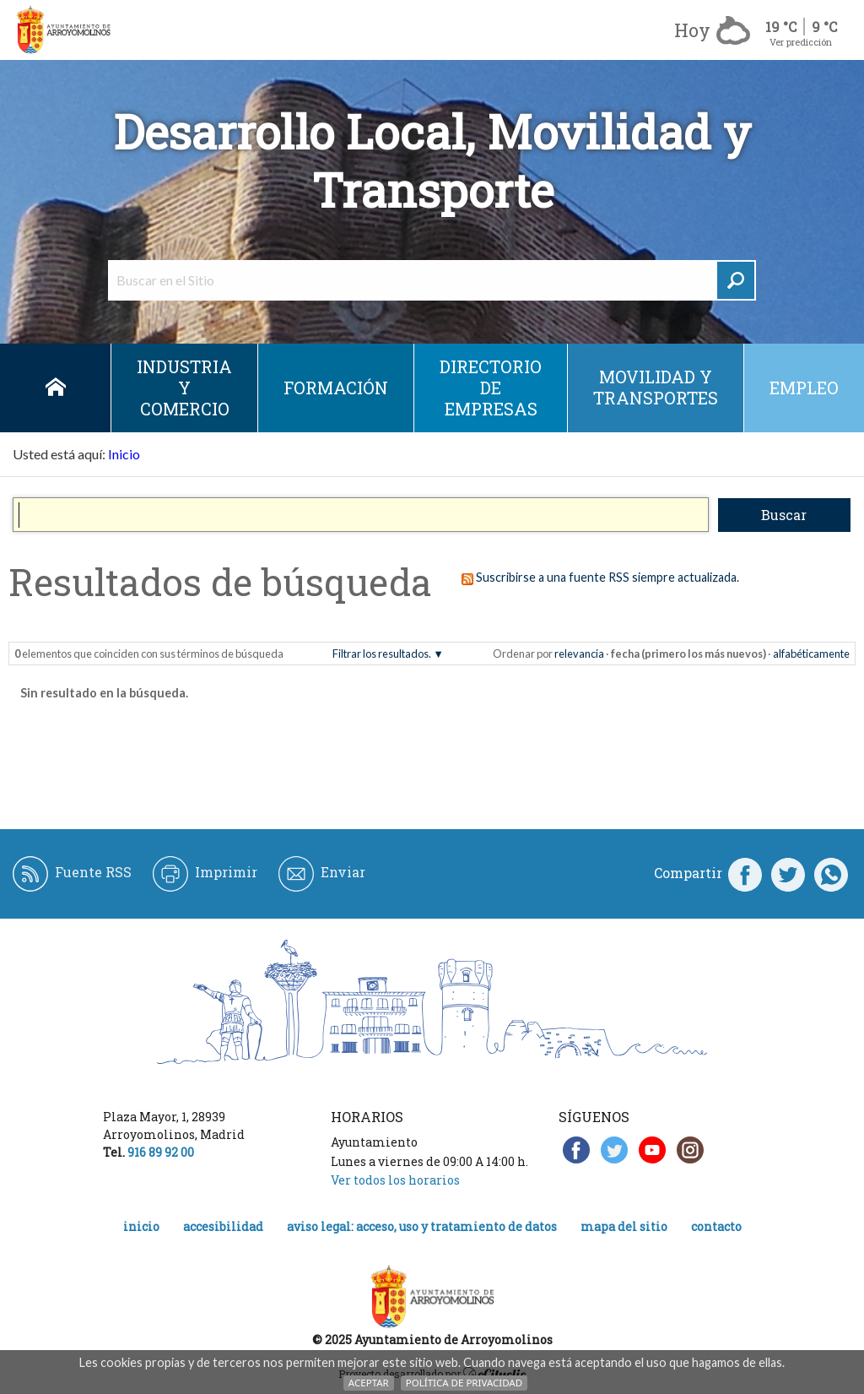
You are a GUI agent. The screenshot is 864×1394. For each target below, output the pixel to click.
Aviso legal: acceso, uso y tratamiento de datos (422, 1226)
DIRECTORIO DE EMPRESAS (491, 387)
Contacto (716, 1226)
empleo (804, 388)
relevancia (579, 653)
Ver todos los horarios (395, 1180)
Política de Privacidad (464, 1382)
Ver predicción (801, 41)
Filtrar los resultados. (381, 653)
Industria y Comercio (184, 387)
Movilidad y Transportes (655, 387)
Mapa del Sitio (623, 1226)
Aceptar (368, 1382)
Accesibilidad (223, 1226)
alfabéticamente (811, 653)
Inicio (55, 388)
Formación (336, 388)
